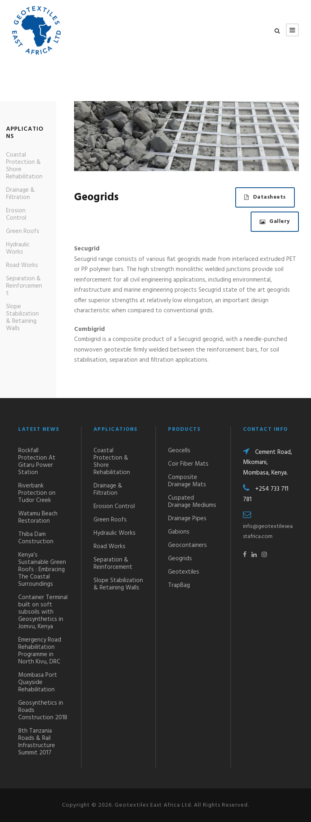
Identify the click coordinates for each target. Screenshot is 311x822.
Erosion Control (16, 214)
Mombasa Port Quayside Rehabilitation (37, 682)
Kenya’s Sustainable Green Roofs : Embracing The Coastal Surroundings (42, 569)
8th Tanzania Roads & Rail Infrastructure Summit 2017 (36, 742)
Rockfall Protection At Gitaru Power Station (36, 461)
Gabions (179, 532)
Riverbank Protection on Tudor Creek (36, 493)
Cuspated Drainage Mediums (192, 501)
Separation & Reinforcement (24, 286)
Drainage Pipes (187, 518)
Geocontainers (187, 545)
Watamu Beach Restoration (38, 517)
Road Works (22, 265)
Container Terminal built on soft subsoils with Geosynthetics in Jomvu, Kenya (43, 612)
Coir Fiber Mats (188, 464)
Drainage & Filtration (20, 193)
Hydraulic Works (18, 248)
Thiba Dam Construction (35, 538)
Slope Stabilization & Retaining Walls (22, 317)
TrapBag (179, 585)
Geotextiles (183, 572)
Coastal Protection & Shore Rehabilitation (24, 166)
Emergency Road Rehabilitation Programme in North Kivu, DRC (39, 651)
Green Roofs (22, 231)
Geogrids (180, 559)
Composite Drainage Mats (187, 480)
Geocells (179, 450)
